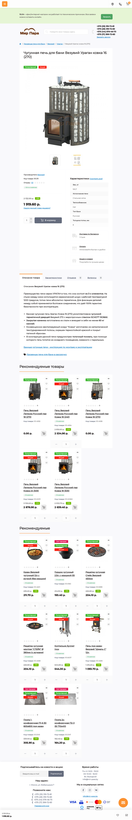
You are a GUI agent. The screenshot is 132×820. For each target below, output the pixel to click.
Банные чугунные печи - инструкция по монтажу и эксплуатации (58, 345)
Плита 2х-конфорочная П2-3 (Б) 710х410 (65, 720)
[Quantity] (27, 218)
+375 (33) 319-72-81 (105, 24)
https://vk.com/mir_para (96, 788)
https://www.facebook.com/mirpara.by (83, 788)
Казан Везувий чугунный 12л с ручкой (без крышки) (34, 573)
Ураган (60, 42)
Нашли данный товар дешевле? (37, 206)
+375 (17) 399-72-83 (106, 32)
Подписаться (56, 772)
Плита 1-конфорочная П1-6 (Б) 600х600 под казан (34, 720)
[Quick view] (46, 376)
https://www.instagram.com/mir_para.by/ (90, 788)
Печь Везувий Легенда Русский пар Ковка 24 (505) (34, 485)
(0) (32, 181)
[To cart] (43, 431)
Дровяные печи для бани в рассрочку (47, 352)
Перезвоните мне (41, 804)
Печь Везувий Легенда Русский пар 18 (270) (34, 411)
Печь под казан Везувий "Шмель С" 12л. (96, 647)
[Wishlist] (46, 381)
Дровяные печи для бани (34, 42)
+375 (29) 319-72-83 (106, 27)
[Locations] (112, 4)
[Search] (47, 29)
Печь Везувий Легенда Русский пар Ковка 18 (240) (66, 411)
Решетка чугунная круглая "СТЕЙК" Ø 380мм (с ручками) (33, 647)
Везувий (50, 42)
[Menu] (4, 4)
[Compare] (46, 387)
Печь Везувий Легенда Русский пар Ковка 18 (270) (97, 411)
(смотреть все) (96, 176)
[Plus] (31, 216)
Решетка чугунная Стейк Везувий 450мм (95, 573)
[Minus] (31, 219)
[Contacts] (120, 4)
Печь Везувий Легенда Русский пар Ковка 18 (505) (66, 485)
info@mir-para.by (90, 794)
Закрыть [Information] (107, 15)
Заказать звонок (103, 35)
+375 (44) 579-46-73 (106, 29)
